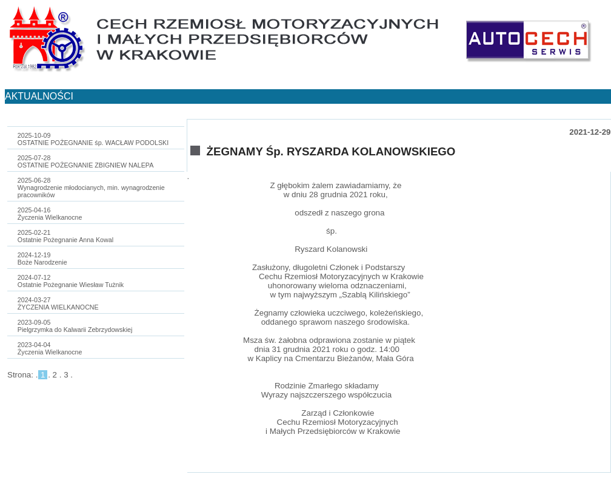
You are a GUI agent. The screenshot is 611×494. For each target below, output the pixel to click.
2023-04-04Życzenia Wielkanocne (50, 348)
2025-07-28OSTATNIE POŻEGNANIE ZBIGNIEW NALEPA (85, 161)
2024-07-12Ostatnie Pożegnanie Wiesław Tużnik (71, 281)
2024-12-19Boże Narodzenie (42, 258)
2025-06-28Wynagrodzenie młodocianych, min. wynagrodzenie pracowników (91, 187)
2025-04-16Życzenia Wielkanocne (50, 213)
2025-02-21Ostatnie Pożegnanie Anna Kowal (65, 236)
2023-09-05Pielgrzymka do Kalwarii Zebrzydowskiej (75, 326)
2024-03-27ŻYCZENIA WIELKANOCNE (58, 303)
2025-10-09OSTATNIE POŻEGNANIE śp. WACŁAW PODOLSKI (93, 139)
